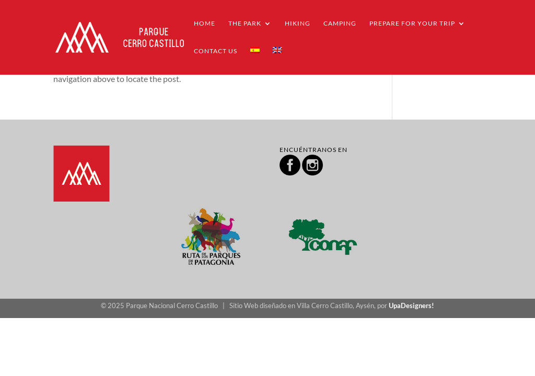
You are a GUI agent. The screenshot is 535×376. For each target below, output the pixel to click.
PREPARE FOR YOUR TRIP (412, 23)
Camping (339, 23)
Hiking (297, 23)
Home (204, 23)
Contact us (215, 51)
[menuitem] (255, 61)
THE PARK (244, 23)
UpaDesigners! (411, 305)
